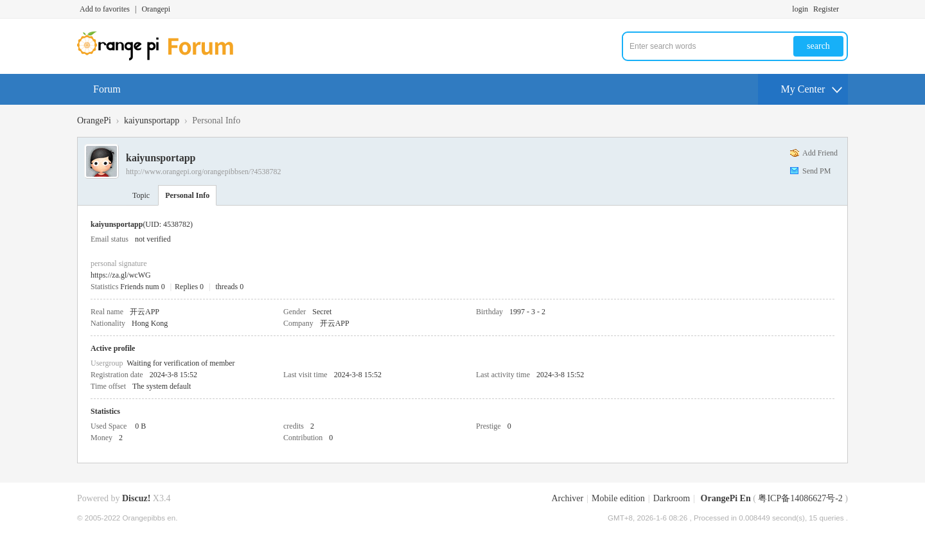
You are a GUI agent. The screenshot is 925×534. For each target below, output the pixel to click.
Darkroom (672, 498)
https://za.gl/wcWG (121, 275)
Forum (107, 89)
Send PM (816, 170)
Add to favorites (105, 8)
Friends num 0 (142, 286)
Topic (141, 195)
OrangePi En (726, 498)
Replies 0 (189, 286)
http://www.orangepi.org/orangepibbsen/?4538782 (203, 171)
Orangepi (155, 8)
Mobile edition (618, 498)
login (800, 8)
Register (826, 8)
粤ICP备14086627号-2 (800, 498)
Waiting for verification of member (180, 363)
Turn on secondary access (844, 9)
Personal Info (187, 195)
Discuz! (136, 498)
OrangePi (94, 120)
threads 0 (230, 286)
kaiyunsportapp (151, 120)
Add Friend (820, 152)
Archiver (567, 498)
